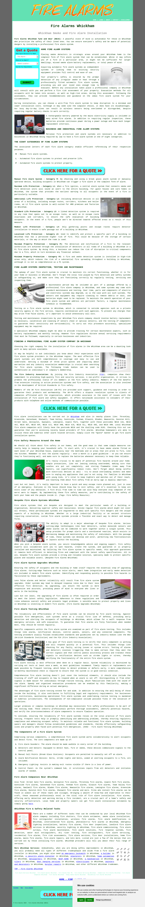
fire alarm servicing (117, 833)
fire (123, 758)
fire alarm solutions (84, 830)
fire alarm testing (71, 642)
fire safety (93, 706)
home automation (105, 856)
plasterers (76, 856)
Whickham (75, 417)
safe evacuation (74, 217)
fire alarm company (70, 288)
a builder (106, 854)
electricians (82, 862)
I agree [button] (81, 900)
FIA (102, 374)
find (22, 782)
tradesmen (113, 864)
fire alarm (65, 57)
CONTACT (116, 20)
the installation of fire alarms (65, 347)
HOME (94, 20)
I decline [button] (89, 900)
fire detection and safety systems (112, 275)
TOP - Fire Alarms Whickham (28, 869)
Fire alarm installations (28, 417)
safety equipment (59, 398)
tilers (17, 862)
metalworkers (35, 859)
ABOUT (108, 20)
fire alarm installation (102, 801)
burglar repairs (53, 864)
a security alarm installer (40, 856)
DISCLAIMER (125, 20)
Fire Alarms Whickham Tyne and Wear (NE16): (38, 39)
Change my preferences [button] (103, 900)
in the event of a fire (113, 192)
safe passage (48, 230)
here (30, 804)
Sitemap (15, 888)
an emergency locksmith (74, 854)
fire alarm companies (25, 427)
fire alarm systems (50, 573)
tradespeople (74, 851)
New (22, 888)
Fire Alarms (29, 888)
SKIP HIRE (64, 859)
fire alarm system (64, 44)
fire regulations (79, 334)
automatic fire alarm (78, 82)
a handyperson (92, 859)
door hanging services (48, 862)
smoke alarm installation (116, 817)
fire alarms (65, 119)
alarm (119, 754)
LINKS (101, 20)
